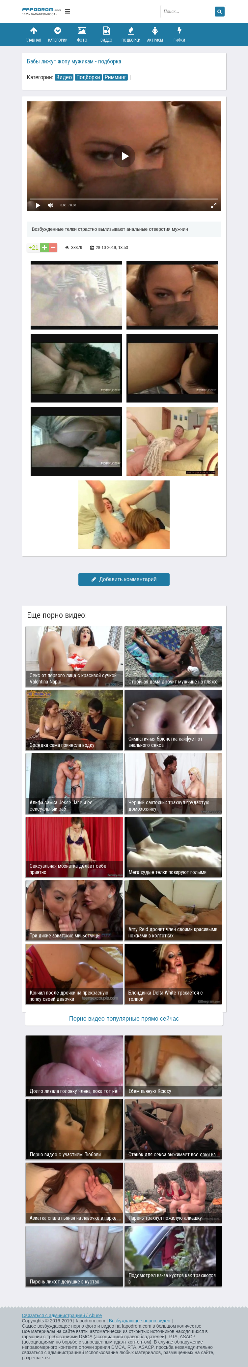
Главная (33, 34)
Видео (106, 34)
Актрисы (155, 34)
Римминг (115, 77)
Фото (82, 34)
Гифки (179, 34)
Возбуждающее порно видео (139, 1320)
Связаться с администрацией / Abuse (62, 1315)
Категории (57, 34)
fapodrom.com (42, 11)
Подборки (130, 34)
